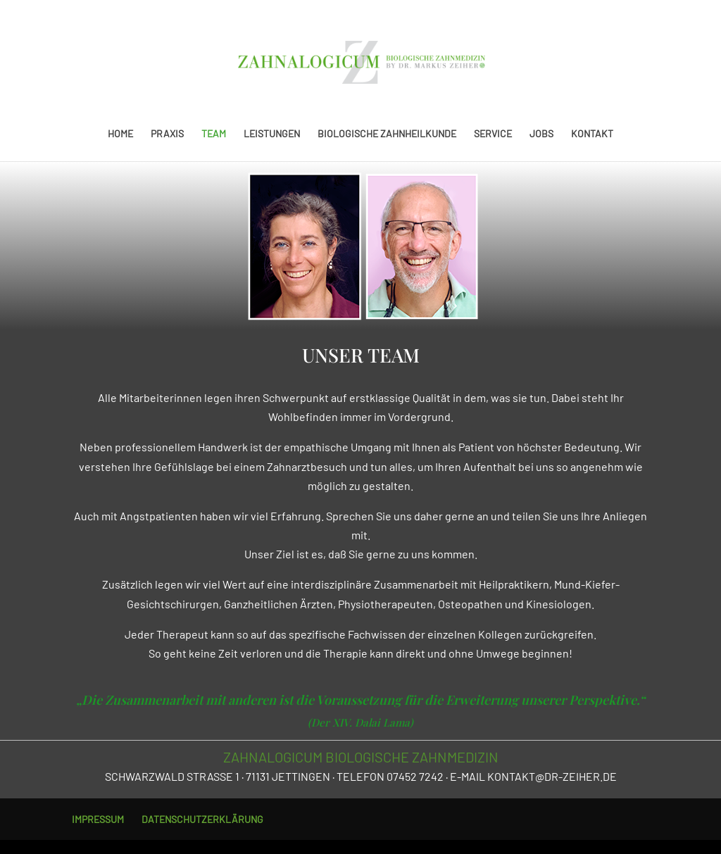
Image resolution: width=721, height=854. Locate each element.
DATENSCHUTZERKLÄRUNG (202, 819)
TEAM (213, 134)
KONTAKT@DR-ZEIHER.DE (552, 776)
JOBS (541, 134)
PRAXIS (167, 134)
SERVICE (493, 134)
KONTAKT (592, 134)
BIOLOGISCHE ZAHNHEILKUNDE (387, 134)
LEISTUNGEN (272, 134)
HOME (120, 134)
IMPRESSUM (98, 819)
